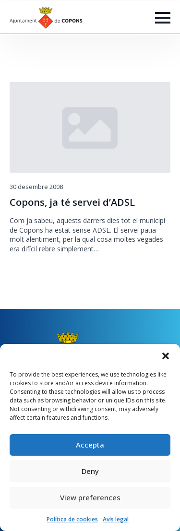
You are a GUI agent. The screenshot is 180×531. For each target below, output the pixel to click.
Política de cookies (72, 519)
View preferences (90, 497)
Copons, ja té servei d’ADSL (72, 202)
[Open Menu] (162, 17)
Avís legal (116, 519)
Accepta (90, 444)
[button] (165, 356)
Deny (90, 471)
